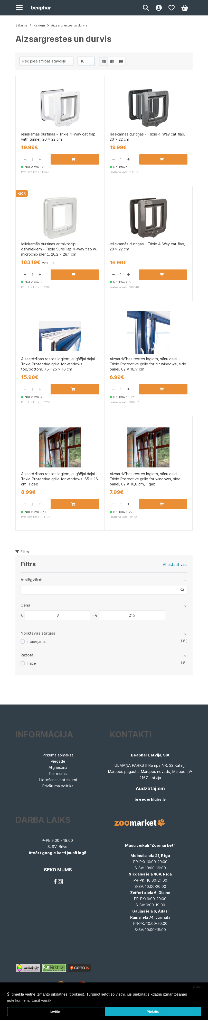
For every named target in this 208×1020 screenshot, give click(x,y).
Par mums (58, 773)
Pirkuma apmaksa (57, 755)
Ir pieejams (36, 641)
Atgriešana (58, 767)
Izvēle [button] (55, 1012)
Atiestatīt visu (175, 564)
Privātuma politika (57, 785)
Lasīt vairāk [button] (41, 1000)
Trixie (31, 663)
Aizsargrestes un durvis (69, 25)
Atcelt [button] (198, 987)
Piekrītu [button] (153, 1012)
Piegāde (58, 761)
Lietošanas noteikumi (58, 779)
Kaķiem (39, 25)
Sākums (21, 25)
